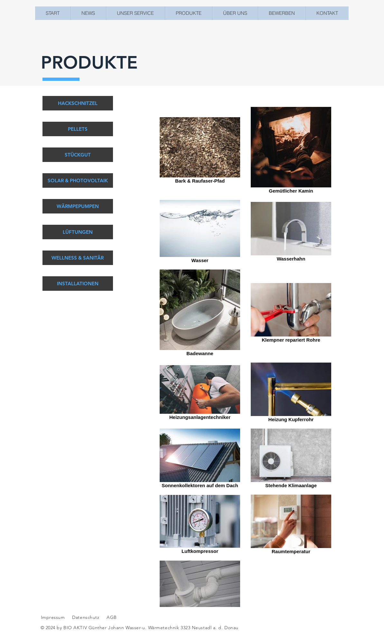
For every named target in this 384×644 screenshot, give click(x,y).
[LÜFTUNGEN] (77, 232)
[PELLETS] (77, 129)
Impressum (53, 617)
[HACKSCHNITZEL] (77, 103)
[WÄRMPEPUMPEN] (77, 206)
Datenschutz (86, 617)
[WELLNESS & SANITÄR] (77, 258)
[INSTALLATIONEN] (77, 283)
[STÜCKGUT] (77, 154)
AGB (111, 617)
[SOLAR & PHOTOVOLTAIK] (77, 180)
